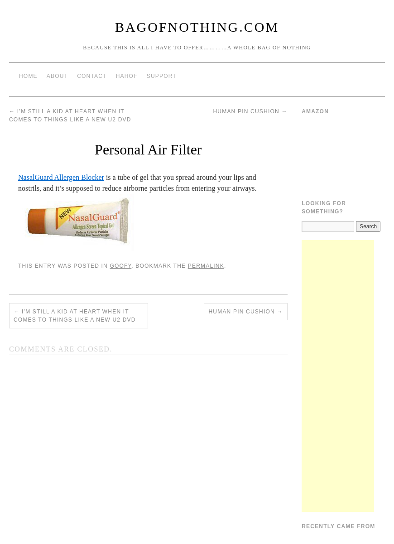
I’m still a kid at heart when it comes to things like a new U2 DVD (75, 315)
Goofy (120, 266)
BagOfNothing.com (197, 26)
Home (28, 76)
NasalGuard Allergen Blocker (61, 177)
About (57, 76)
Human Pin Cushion (250, 111)
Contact (92, 76)
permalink (206, 266)
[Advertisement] (338, 376)
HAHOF (127, 76)
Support (162, 76)
